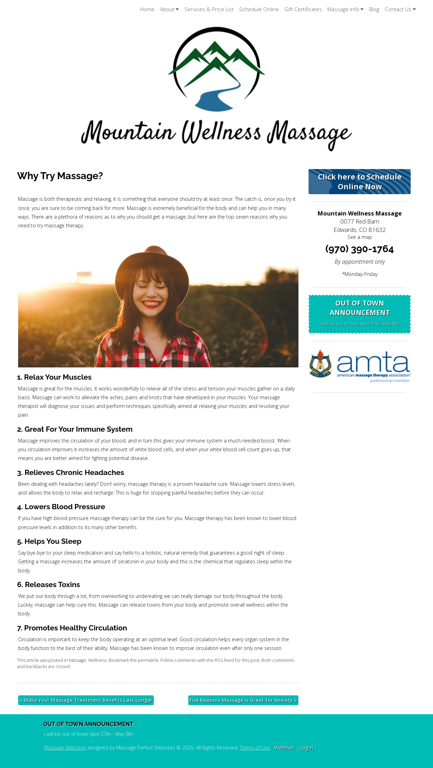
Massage (77, 660)
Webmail (284, 747)
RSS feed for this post (237, 660)
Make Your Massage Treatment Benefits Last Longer (86, 700)
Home (147, 9)
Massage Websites (65, 747)
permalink (148, 660)
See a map (360, 237)
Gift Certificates (303, 9)
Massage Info (345, 9)
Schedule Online (259, 9)
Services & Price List (209, 9)
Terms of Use (255, 747)
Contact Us (400, 9)
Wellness (97, 660)
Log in (306, 747)
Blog (374, 9)
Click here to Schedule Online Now (360, 181)
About (169, 9)
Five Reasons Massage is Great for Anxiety (243, 700)
